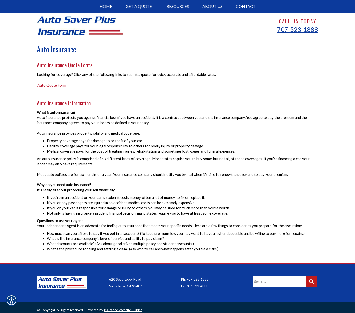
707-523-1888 (297, 29)
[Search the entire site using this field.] (279, 276)
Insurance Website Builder (123, 305)
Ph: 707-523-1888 (195, 274)
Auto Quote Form (51, 85)
